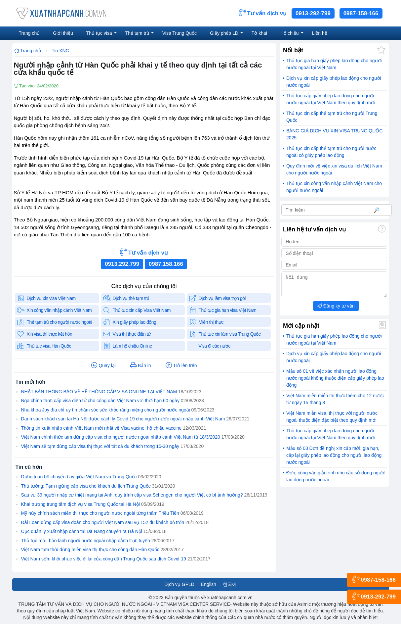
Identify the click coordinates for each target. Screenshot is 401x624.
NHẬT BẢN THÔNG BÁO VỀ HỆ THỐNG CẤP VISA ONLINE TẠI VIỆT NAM (99, 391)
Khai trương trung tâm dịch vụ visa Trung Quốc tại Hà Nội (80, 504)
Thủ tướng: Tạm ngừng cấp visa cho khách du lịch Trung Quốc (86, 486)
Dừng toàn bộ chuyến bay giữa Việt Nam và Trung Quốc (79, 476)
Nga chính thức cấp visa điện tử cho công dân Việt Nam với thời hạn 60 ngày (100, 400)
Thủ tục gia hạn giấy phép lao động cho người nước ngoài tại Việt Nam (334, 64)
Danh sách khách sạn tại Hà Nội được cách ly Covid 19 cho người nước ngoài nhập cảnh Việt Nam (123, 418)
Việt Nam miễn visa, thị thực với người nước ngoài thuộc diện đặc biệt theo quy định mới (332, 420)
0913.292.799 (122, 264)
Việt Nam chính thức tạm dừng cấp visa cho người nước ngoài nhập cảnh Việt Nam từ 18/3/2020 (120, 437)
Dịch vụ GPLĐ (179, 584)
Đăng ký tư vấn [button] (336, 309)
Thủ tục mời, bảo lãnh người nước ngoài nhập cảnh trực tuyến (85, 540)
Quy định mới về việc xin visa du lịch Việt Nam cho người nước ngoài (334, 169)
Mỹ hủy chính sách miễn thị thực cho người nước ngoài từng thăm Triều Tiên (100, 513)
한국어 (230, 584)
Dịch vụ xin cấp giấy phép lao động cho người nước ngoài (333, 81)
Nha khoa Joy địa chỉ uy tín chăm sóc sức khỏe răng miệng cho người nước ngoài (105, 409)
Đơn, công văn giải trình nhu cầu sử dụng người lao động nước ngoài (335, 480)
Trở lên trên (181, 365)
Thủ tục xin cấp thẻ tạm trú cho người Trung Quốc (332, 117)
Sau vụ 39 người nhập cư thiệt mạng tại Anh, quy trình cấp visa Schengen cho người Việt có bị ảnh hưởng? (132, 495)
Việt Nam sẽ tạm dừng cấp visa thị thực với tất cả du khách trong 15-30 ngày (100, 446)
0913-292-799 (313, 13)
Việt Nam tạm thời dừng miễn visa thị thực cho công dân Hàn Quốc (90, 549)
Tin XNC (60, 50)
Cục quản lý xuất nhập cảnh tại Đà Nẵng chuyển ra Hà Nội (81, 531)
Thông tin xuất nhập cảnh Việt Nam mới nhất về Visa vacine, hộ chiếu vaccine (101, 428)
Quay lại (103, 365)
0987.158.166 (166, 264)
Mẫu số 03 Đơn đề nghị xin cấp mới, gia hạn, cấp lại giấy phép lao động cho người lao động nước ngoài (333, 459)
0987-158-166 (361, 13)
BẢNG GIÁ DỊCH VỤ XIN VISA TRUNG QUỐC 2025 (334, 134)
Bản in (140, 365)
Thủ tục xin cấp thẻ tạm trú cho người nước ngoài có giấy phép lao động (331, 152)
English (208, 584)
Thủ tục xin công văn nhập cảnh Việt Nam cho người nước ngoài (334, 187)
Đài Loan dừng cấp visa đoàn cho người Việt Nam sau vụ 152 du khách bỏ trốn (102, 522)
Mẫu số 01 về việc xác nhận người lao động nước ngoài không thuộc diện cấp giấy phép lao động (335, 382)
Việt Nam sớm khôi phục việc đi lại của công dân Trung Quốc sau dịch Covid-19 (103, 558)
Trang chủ (27, 50)
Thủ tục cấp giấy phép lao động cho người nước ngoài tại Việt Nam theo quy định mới (330, 99)
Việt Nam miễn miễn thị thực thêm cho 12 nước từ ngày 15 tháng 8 (335, 403)
